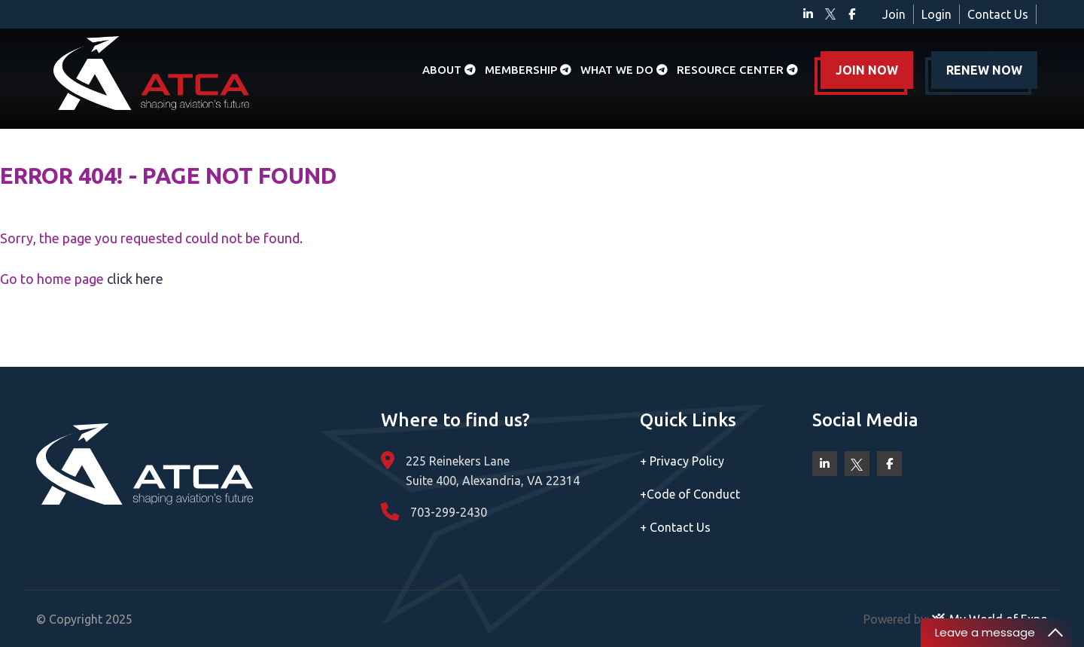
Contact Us (997, 14)
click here (135, 278)
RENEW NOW (984, 70)
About (449, 69)
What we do (624, 69)
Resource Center (737, 69)
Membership (528, 69)
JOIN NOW (867, 70)
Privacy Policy (682, 461)
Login (936, 14)
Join (894, 14)
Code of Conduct (690, 494)
